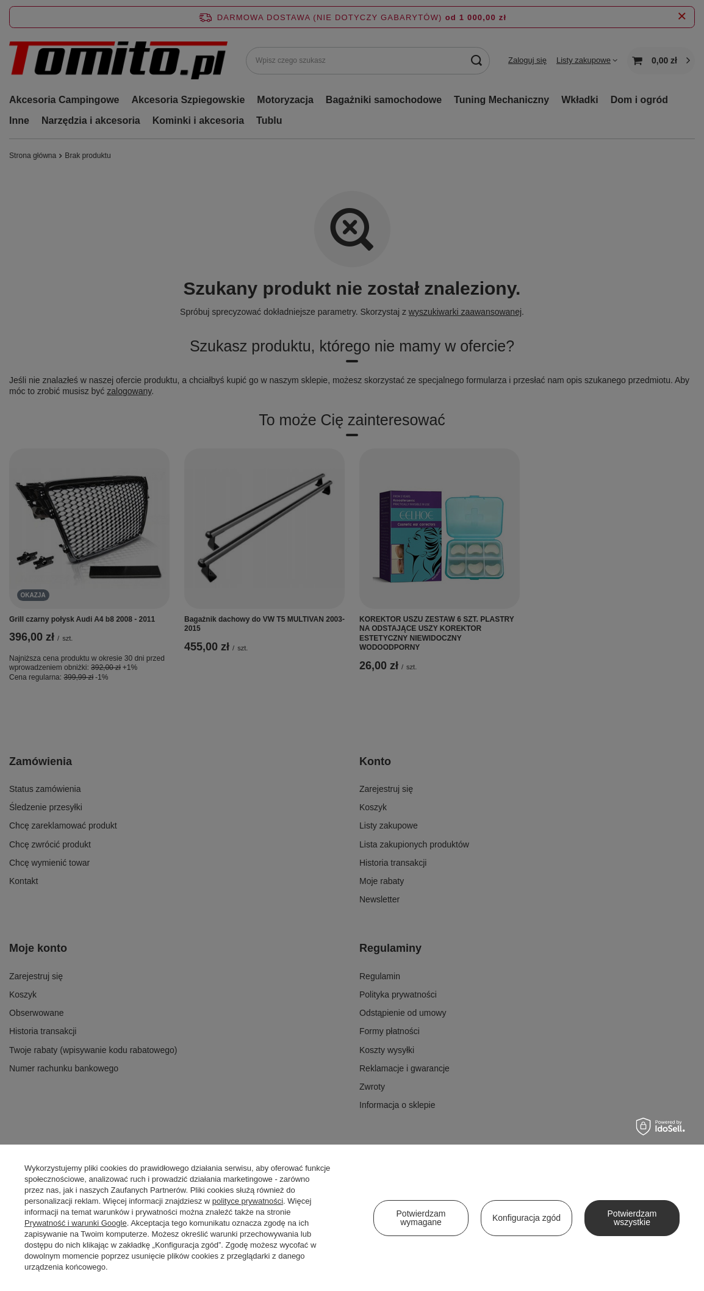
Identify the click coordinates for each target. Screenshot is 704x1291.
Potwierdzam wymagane (421, 1218)
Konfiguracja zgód (526, 1218)
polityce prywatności (247, 1201)
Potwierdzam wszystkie (632, 1218)
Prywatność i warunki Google (75, 1223)
